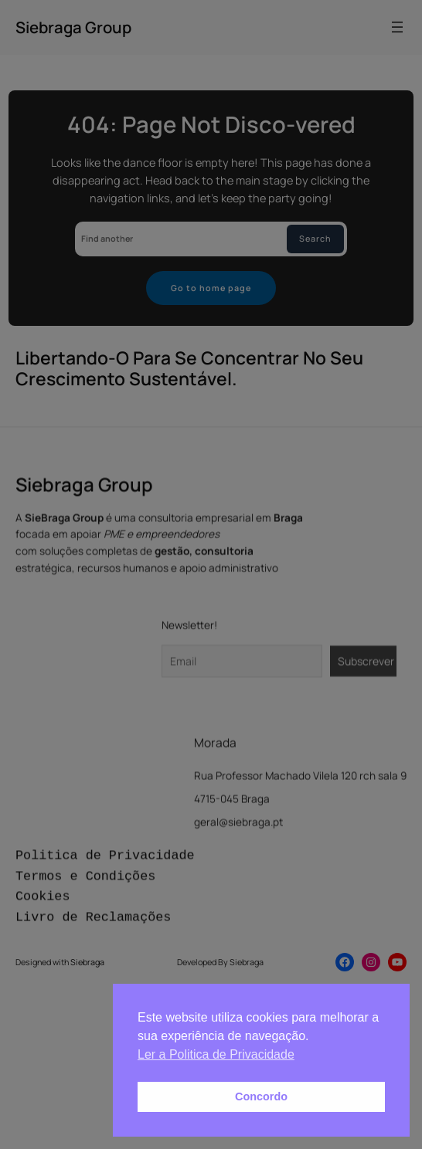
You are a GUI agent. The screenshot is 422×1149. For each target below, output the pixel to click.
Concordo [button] (261, 1096)
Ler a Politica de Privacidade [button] (216, 1054)
